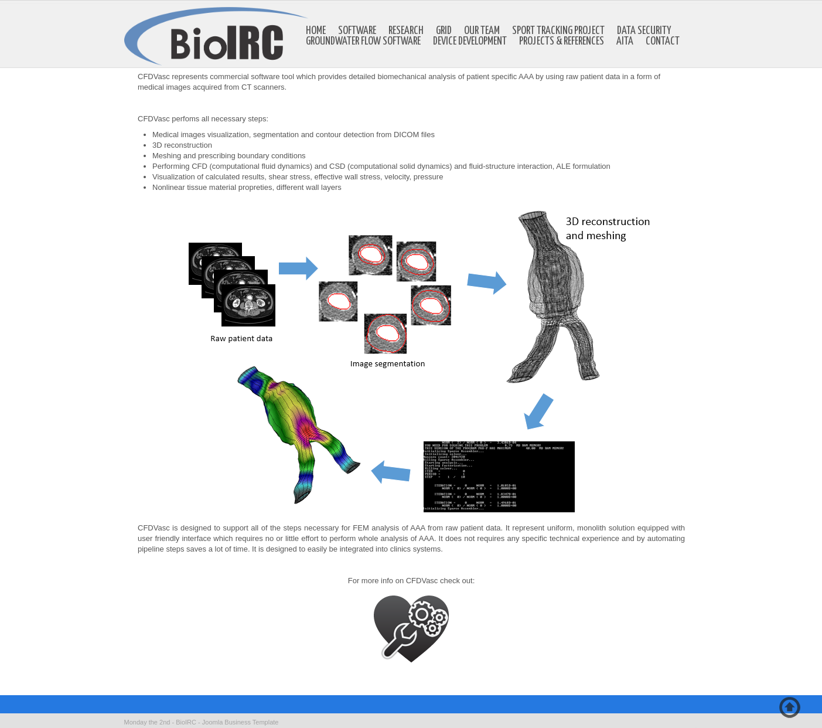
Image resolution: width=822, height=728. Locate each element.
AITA (624, 41)
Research (406, 31)
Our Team (482, 31)
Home (316, 31)
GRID (444, 31)
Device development (470, 41)
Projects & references (561, 41)
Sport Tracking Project (558, 31)
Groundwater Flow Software (363, 41)
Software (357, 31)
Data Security (644, 31)
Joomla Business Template (240, 722)
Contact (663, 41)
